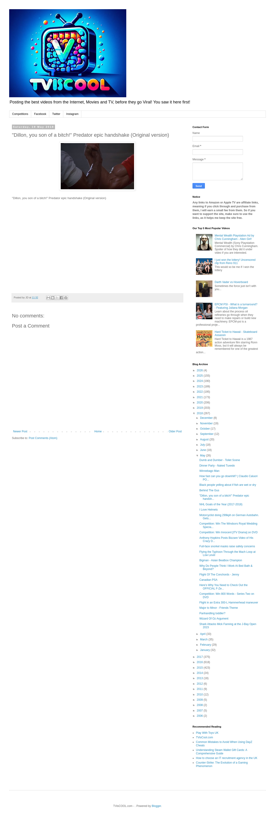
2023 (200, 386)
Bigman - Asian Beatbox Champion (220, 560)
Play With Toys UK (207, 732)
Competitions (20, 114)
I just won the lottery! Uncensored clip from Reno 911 (235, 261)
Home (98, 431)
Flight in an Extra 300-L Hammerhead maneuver (228, 602)
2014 (200, 673)
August (204, 439)
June (203, 450)
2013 (200, 678)
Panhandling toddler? (212, 613)
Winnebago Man (209, 470)
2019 (200, 407)
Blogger (156, 806)
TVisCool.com (204, 737)
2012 (200, 683)
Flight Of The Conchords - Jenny (219, 574)
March (204, 639)
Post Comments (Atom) (43, 438)
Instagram (72, 114)
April (203, 634)
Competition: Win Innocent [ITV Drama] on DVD (228, 532)
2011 (200, 689)
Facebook (40, 114)
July (203, 444)
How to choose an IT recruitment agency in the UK (226, 758)
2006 (200, 715)
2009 (200, 699)
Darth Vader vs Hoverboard (231, 282)
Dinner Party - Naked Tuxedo (217, 465)
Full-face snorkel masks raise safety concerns (227, 546)
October (205, 428)
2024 (200, 381)
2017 (200, 657)
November (207, 423)
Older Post (175, 431)
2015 (200, 667)
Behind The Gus (209, 490)
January (205, 650)
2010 (200, 694)
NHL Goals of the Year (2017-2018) (220, 504)
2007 (200, 710)
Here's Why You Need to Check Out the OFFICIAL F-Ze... (223, 587)
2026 (200, 370)
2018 (200, 413)
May (203, 455)
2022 (200, 391)
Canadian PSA (208, 579)
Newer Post (20, 431)
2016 (200, 662)
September (207, 434)
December (207, 418)
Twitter (56, 114)
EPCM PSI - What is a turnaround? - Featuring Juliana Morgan (236, 306)
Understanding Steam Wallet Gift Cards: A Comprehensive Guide (221, 751)
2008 (200, 705)
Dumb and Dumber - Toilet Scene (219, 460)
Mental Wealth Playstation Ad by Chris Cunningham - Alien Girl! (234, 237)
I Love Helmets (208, 509)
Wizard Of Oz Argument (213, 618)
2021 (200, 397)
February (206, 644)
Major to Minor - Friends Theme (218, 607)
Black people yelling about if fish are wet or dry (227, 484)
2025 (200, 375)
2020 (200, 402)
